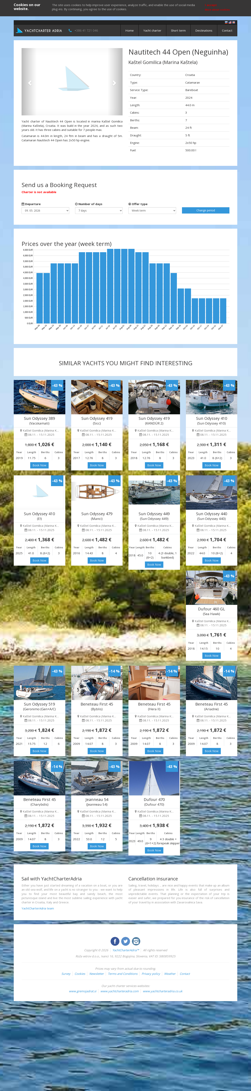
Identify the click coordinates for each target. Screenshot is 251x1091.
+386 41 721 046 (86, 30)
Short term (178, 30)
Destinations (203, 30)
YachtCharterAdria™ (125, 950)
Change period (205, 210)
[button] (29, 81)
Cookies (80, 974)
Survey (65, 974)
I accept (211, 5)
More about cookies (217, 9)
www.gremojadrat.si (82, 991)
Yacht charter (152, 30)
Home (129, 30)
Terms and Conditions (122, 974)
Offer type (137, 204)
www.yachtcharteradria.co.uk (162, 991)
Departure (31, 204)
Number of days (88, 204)
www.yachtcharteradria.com (119, 991)
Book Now (39, 465)
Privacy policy (151, 974)
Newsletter (96, 974)
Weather (170, 974)
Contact (227, 30)
